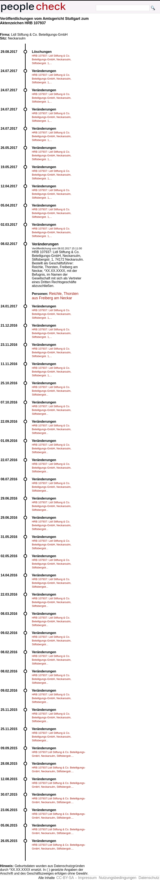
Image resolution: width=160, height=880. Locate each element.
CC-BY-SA (65, 878)
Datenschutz (149, 878)
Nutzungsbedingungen (117, 878)
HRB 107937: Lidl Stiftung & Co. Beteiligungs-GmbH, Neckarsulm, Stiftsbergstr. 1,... (51, 59)
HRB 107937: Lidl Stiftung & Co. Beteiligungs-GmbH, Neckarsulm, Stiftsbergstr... (51, 390)
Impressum (87, 878)
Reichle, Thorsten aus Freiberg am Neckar (55, 296)
